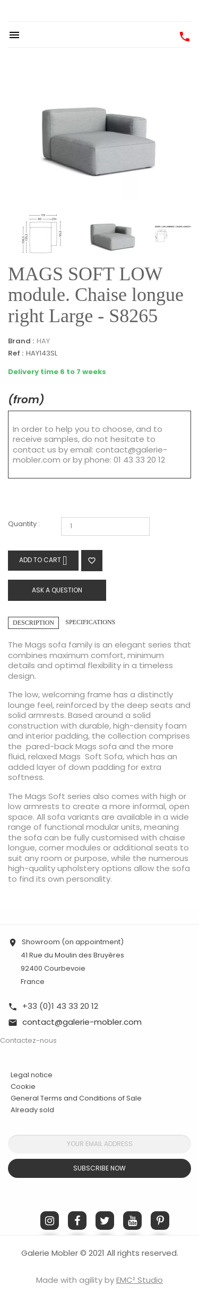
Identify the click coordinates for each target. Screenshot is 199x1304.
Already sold (32, 1110)
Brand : (21, 341)
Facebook (77, 1220)
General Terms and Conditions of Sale (76, 1098)
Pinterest (160, 1220)
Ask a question (57, 590)
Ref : (15, 353)
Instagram (49, 1220)
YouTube (132, 1220)
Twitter (105, 1220)
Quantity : (24, 524)
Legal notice (32, 1075)
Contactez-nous (28, 1040)
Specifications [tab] (90, 622)
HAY (43, 341)
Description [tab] (33, 622)
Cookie (23, 1087)
